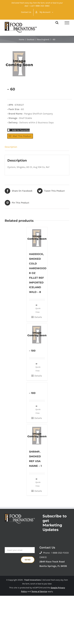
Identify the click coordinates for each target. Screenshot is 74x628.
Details (38, 317)
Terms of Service (39, 591)
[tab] (37, 147)
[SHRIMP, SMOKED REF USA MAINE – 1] (37, 435)
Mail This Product (20, 136)
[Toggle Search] (56, 22)
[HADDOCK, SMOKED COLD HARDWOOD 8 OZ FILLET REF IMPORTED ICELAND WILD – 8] (37, 238)
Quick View (38, 308)
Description (11, 146)
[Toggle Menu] (66, 22)
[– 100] (37, 334)
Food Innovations (32, 580)
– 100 (32, 350)
